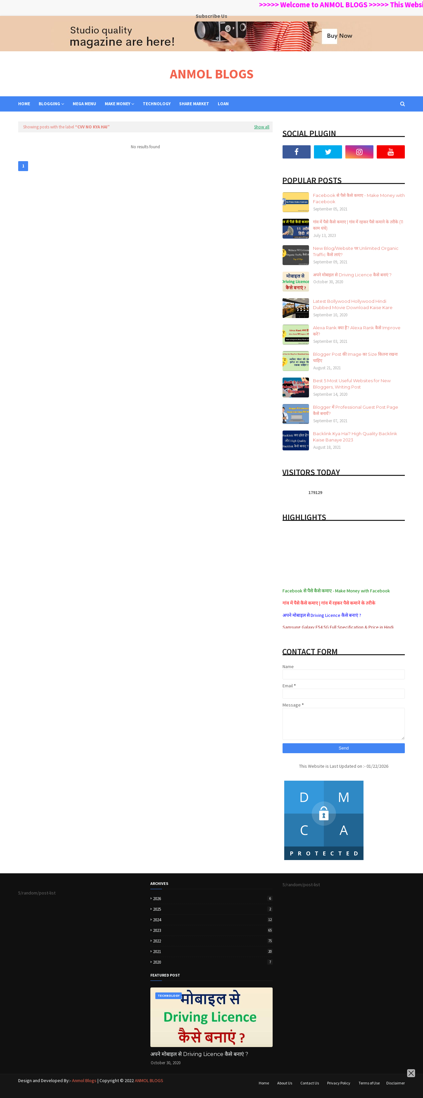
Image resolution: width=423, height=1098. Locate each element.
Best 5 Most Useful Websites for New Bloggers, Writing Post (352, 384)
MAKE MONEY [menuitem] (117, 104)
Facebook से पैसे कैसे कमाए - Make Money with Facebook (359, 199)
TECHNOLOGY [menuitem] (157, 104)
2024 (213, 920)
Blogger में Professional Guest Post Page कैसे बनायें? (355, 410)
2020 (213, 962)
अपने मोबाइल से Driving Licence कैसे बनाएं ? (352, 274)
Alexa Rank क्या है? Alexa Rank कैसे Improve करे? (357, 331)
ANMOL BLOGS (211, 74)
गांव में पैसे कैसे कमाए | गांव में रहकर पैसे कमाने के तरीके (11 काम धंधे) (358, 225)
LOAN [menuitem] (223, 104)
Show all (261, 127)
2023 (213, 930)
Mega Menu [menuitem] (84, 104)
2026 (213, 898)
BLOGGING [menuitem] (49, 104)
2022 (213, 941)
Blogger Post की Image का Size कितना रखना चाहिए (355, 357)
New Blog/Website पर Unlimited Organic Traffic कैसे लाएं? (356, 251)
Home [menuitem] (24, 104)
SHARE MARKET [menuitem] (194, 104)
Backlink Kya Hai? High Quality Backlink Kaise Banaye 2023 (355, 437)
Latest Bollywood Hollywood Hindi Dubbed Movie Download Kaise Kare (353, 304)
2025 (213, 909)
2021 (213, 951)
